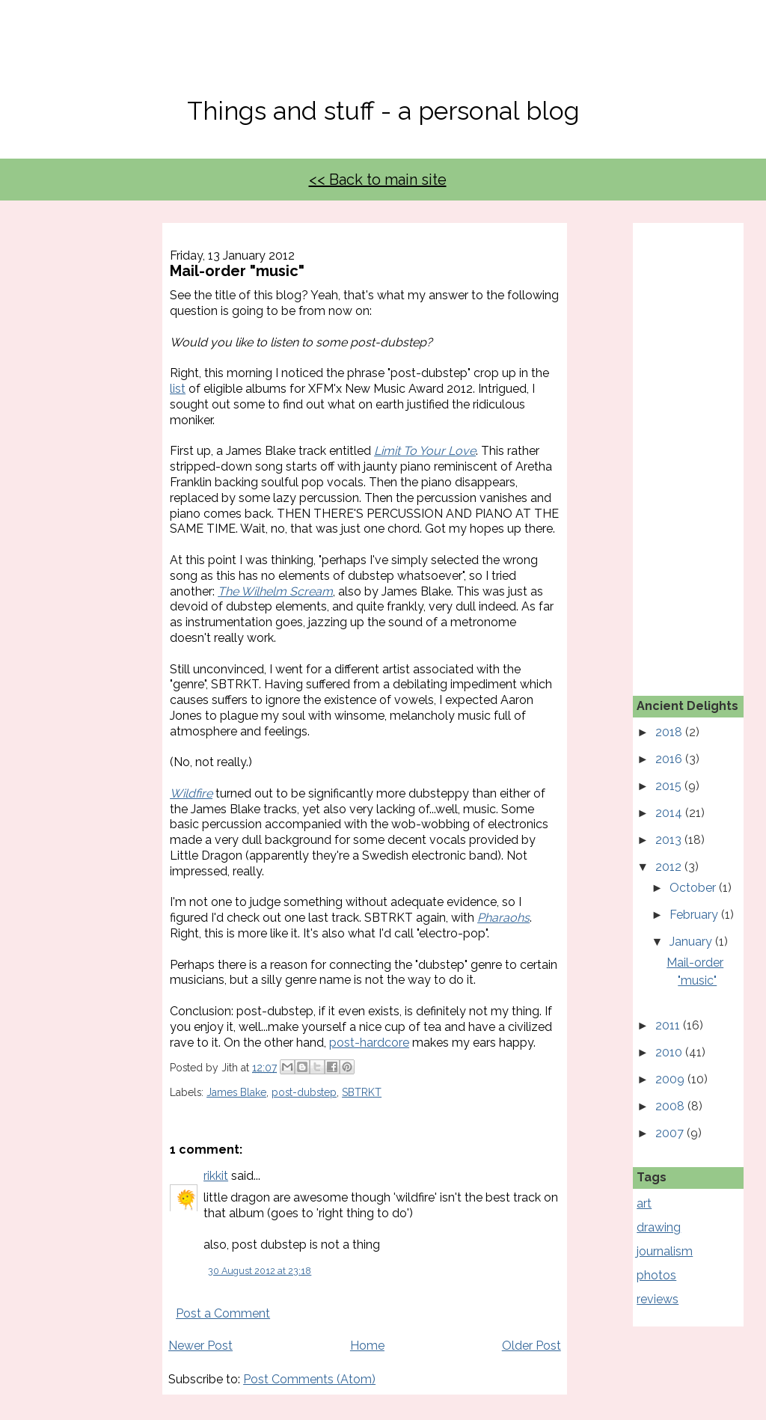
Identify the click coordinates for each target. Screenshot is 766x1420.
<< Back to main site (378, 180)
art (644, 1203)
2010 (670, 1052)
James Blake (236, 1092)
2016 (670, 759)
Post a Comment (223, 1313)
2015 (669, 786)
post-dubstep (304, 1092)
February (695, 915)
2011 (669, 1025)
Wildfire (191, 793)
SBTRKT (362, 1092)
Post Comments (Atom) (309, 1379)
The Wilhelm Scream (275, 591)
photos (656, 1275)
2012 (669, 867)
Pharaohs (503, 918)
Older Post (531, 1345)
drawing (659, 1227)
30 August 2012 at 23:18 (259, 1270)
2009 (671, 1079)
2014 (670, 813)
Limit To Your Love (425, 451)
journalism (665, 1251)
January (692, 941)
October (694, 888)
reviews (657, 1299)
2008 (671, 1106)
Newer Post (200, 1345)
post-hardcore (369, 1042)
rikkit (215, 1176)
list (178, 389)
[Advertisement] (701, 447)
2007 (671, 1133)
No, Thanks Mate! (383, 58)
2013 (669, 840)
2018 (670, 732)
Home (367, 1345)
